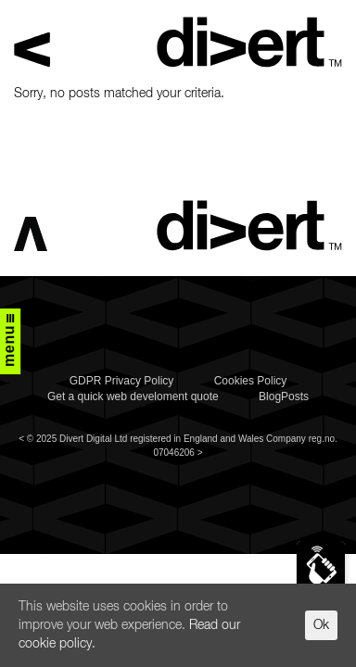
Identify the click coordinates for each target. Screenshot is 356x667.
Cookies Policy (250, 380)
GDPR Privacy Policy (122, 380)
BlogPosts (284, 396)
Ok (321, 625)
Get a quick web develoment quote (133, 396)
